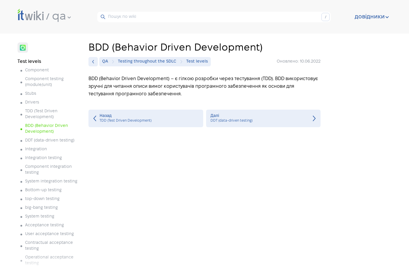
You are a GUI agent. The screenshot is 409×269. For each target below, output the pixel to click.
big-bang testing (41, 208)
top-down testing (42, 199)
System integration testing (51, 181)
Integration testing (43, 158)
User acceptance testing (49, 234)
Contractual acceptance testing (49, 246)
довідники (372, 17)
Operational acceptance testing (49, 260)
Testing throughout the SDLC (148, 62)
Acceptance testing (44, 225)
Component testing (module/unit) (44, 82)
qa (61, 16)
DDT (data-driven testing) (49, 140)
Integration (36, 149)
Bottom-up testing (43, 190)
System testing (39, 216)
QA (106, 62)
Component (37, 70)
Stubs (30, 94)
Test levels (197, 61)
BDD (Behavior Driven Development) (46, 129)
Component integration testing (48, 170)
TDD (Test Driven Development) (41, 114)
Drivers (32, 102)
